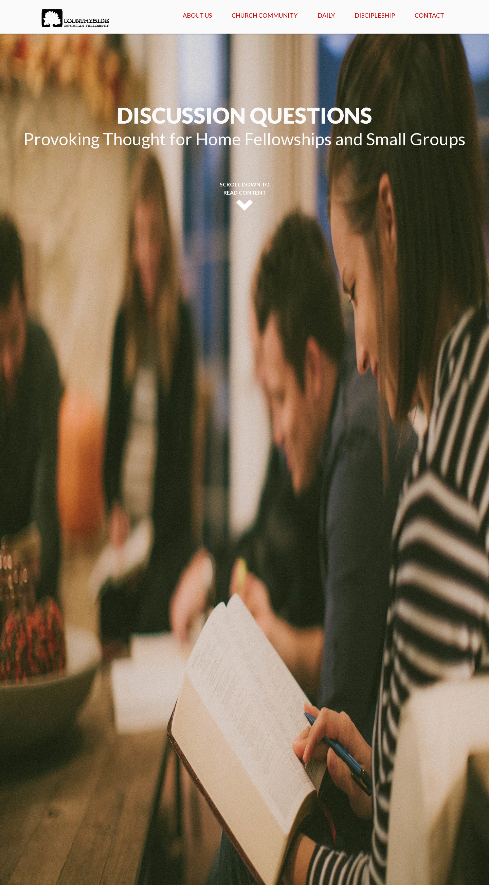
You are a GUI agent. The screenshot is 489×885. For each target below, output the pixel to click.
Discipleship (375, 15)
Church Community (264, 15)
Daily (326, 15)
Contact (429, 15)
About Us (197, 15)
